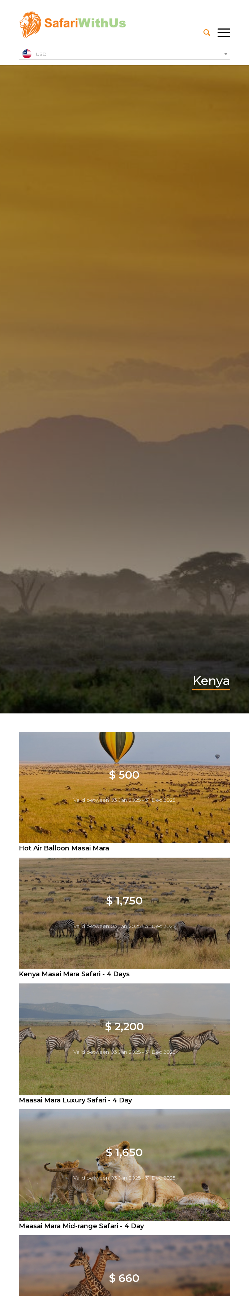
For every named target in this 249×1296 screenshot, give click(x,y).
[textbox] (124, 54)
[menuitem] (203, 32)
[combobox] (125, 54)
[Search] (203, 32)
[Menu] (220, 32)
